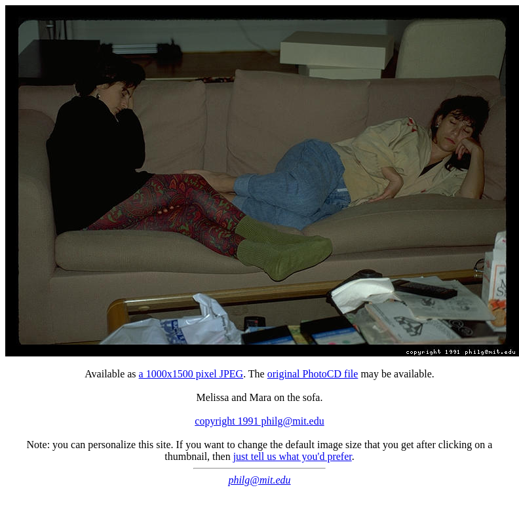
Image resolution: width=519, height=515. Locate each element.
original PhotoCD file (312, 373)
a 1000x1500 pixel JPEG (191, 373)
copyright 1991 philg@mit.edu (259, 421)
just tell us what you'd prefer (292, 456)
